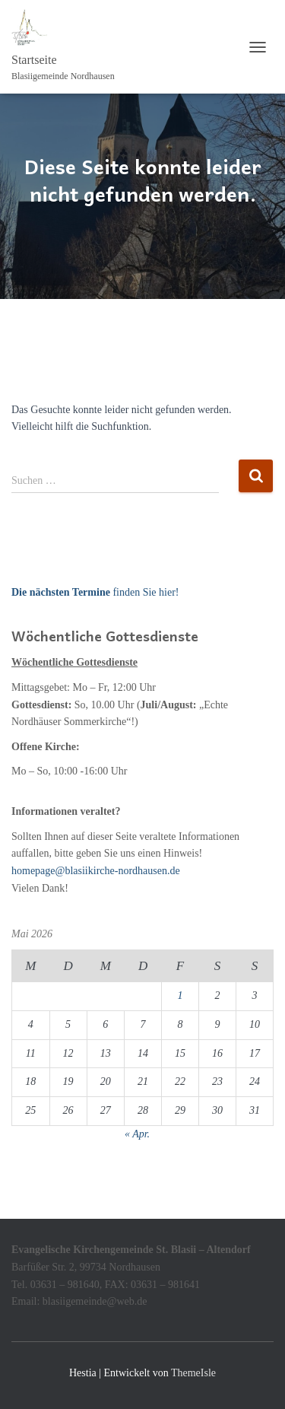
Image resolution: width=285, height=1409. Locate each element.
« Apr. (137, 1134)
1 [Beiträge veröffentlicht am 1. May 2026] (179, 995)
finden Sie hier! (95, 592)
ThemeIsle (193, 1373)
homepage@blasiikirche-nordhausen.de (95, 870)
